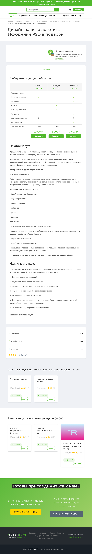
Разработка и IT (24, 16)
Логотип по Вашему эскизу (46, 380)
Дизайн (13, 16)
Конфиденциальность (47, 538)
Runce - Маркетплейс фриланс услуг (16, 10)
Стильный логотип (19, 379)
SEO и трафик (54, 16)
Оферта (52, 533)
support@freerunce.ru (75, 537)
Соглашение (42, 533)
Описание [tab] (46, 69)
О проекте (32, 533)
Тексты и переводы (40, 16)
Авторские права (52, 536)
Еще (80, 16)
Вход (68, 10)
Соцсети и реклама (69, 16)
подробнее (59, 59)
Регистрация (78, 10)
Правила (60, 533)
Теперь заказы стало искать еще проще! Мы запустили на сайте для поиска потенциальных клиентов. (46, 3)
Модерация (39, 536)
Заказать (39, 136)
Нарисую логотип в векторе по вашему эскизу (72, 446)
